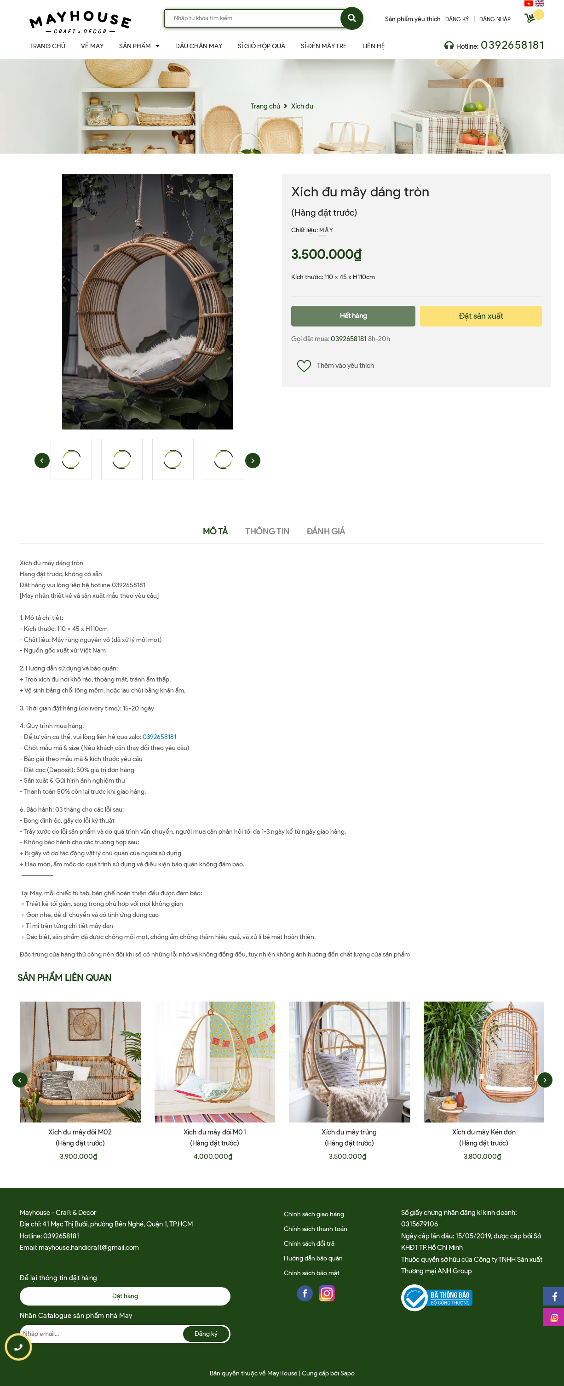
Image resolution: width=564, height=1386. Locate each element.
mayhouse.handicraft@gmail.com (89, 1247)
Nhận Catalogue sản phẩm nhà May (76, 1316)
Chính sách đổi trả (309, 1244)
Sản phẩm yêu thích (413, 19)
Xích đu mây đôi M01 (215, 1132)
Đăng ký (206, 1334)
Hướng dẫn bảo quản (313, 1258)
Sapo (347, 1373)
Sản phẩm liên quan (64, 977)
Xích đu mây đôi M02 (80, 1132)
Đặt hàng (125, 1296)
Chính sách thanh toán (315, 1229)
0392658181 (512, 45)
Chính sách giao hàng (314, 1214)
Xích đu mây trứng (349, 1132)
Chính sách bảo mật (312, 1273)
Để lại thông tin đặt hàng (59, 1278)
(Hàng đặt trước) (324, 212)
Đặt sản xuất (481, 316)
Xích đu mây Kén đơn (484, 1132)
